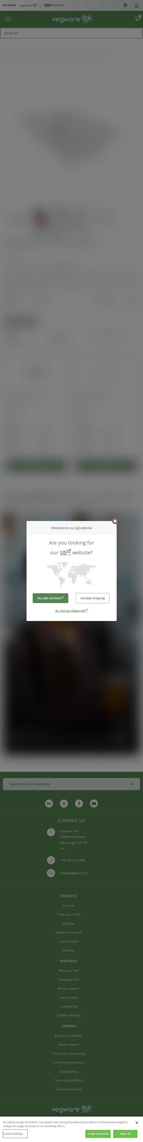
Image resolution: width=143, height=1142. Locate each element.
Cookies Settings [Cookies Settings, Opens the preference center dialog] (12, 1135)
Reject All (125, 1135)
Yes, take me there (49, 598)
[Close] (137, 1124)
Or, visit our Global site (70, 611)
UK (77, 528)
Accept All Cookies (98, 1135)
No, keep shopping (92, 598)
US (63, 552)
